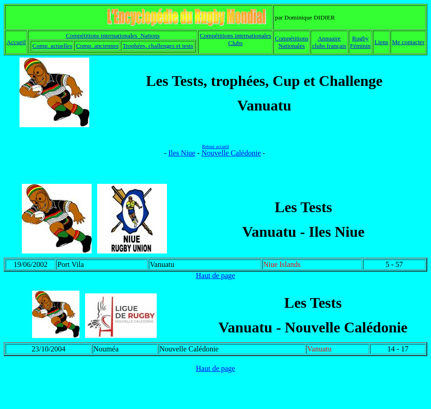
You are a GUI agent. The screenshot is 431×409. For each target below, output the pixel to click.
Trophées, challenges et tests (157, 45)
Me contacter (408, 42)
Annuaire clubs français (329, 42)
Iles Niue (181, 153)
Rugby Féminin (360, 42)
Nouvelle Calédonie (231, 153)
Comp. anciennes (97, 45)
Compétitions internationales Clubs (236, 39)
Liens (381, 42)
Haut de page (215, 275)
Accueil (16, 42)
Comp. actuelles (53, 45)
